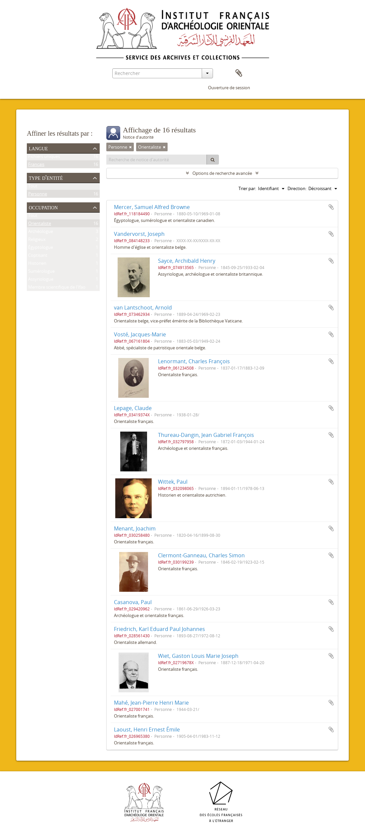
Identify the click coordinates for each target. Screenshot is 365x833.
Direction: (296, 188)
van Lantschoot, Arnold (143, 307)
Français (36, 166)
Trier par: (247, 188)
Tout (32, 187)
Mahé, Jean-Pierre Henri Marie (151, 702)
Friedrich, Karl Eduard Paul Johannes (159, 629)
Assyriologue (40, 280)
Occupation (43, 207)
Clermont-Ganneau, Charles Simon (201, 555)
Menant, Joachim (135, 528)
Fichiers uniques (44, 158)
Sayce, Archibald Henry (186, 260)
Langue (38, 148)
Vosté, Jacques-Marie (140, 334)
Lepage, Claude (133, 408)
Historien (37, 264)
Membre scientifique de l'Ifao (56, 288)
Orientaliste (39, 225)
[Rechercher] (212, 160)
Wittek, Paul (172, 481)
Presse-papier (239, 73)
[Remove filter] (130, 147)
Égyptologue (40, 248)
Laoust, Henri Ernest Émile (147, 729)
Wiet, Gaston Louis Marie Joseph (198, 655)
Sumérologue (41, 272)
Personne (37, 195)
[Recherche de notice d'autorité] (156, 160)
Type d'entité (46, 177)
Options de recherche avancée (222, 173)
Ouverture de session (229, 88)
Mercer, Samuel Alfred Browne (152, 207)
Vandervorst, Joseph (139, 234)
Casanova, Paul (133, 602)
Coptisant (37, 256)
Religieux (37, 240)
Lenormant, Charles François (194, 361)
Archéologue (40, 233)
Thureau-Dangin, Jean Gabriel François (206, 435)
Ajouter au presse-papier (331, 207)
